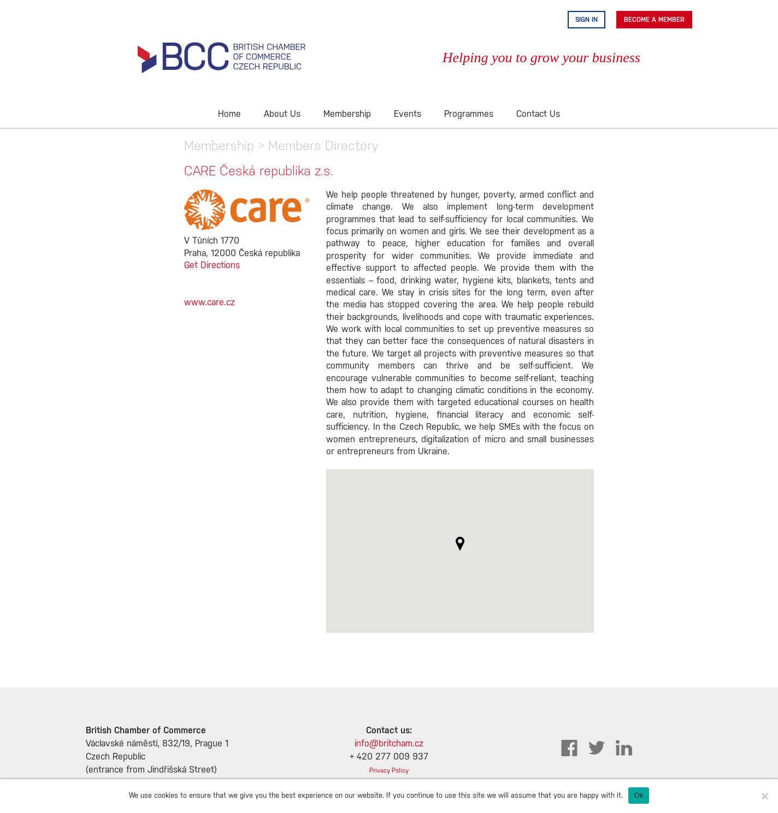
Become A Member (654, 19)
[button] (460, 544)
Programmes (468, 114)
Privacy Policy (389, 771)
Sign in (586, 19)
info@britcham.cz (389, 744)
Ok (638, 795)
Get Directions (212, 266)
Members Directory (323, 145)
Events (407, 114)
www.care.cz (209, 303)
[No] (764, 796)
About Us (282, 114)
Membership (347, 114)
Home (229, 114)
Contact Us (538, 114)
